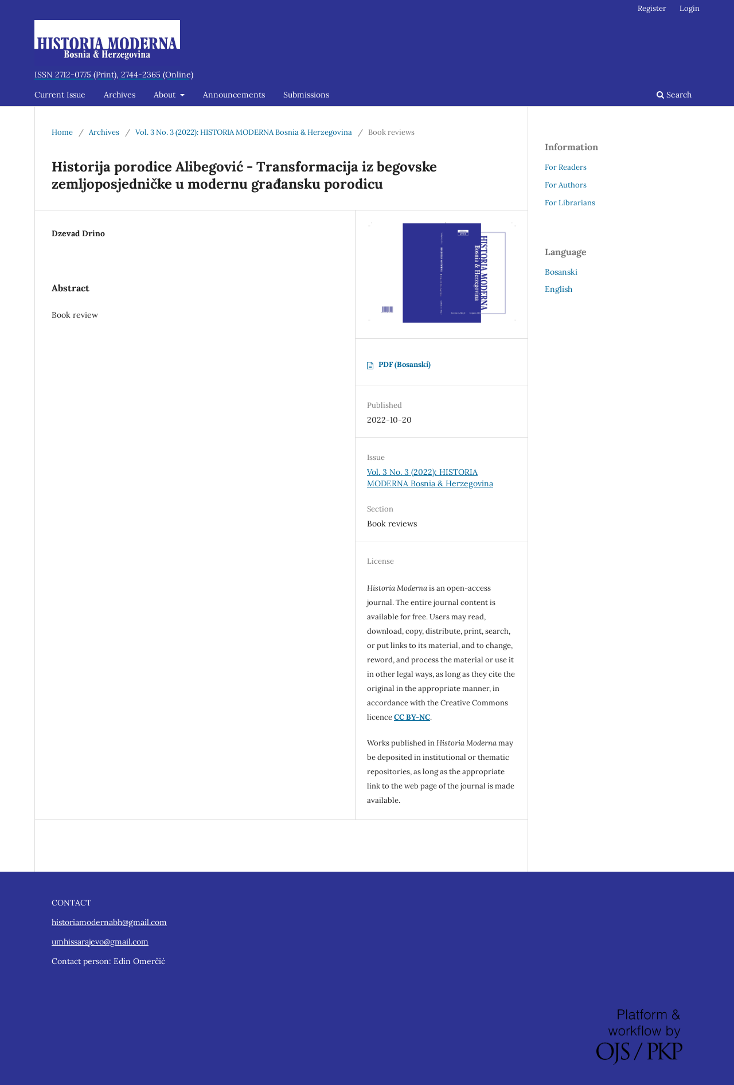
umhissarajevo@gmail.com (100, 941)
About (166, 94)
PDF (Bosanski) (404, 364)
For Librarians (570, 203)
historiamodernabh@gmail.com (109, 922)
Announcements (234, 94)
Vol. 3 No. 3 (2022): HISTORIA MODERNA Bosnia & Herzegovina (243, 132)
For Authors (566, 185)
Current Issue (59, 94)
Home (62, 132)
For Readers (566, 167)
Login (690, 8)
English (558, 289)
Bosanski (561, 272)
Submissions (306, 94)
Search (674, 94)
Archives (119, 94)
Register (652, 8)
